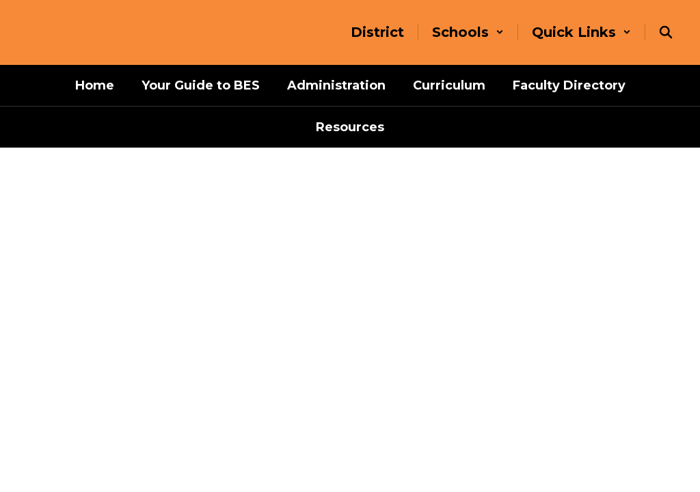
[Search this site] (666, 32)
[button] (468, 32)
